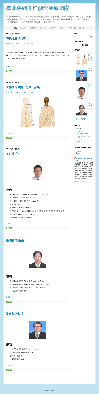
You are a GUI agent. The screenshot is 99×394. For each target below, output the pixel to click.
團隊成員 (33, 28)
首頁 (15, 28)
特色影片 (23, 28)
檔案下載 (72, 28)
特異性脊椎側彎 (16, 38)
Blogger (53, 390)
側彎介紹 (43, 28)
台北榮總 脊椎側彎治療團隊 (84, 159)
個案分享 (62, 28)
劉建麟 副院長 (15, 313)
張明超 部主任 (15, 240)
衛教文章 (53, 28)
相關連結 (82, 28)
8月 (79, 142)
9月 (79, 131)
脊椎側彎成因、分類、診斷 (23, 87)
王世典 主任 (13, 153)
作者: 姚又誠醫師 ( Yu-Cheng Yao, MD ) (20, 43)
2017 (78, 129)
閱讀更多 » (9, 66)
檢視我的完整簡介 (80, 181)
